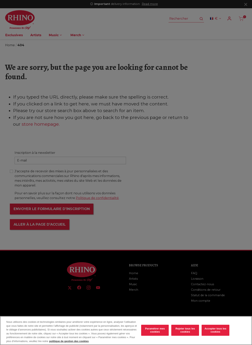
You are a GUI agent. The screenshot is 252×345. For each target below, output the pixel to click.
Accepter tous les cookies (215, 333)
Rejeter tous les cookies (185, 333)
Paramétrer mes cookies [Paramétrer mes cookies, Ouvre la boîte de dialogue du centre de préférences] (155, 333)
